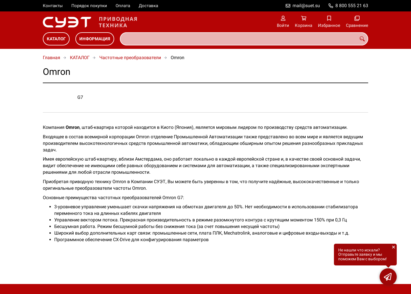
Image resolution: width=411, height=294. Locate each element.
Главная (51, 57)
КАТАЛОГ (56, 38)
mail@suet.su (306, 5)
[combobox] (244, 38)
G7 (80, 97)
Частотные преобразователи (130, 57)
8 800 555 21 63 (351, 5)
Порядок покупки (89, 5)
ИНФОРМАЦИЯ (94, 38)
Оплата (123, 5)
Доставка (148, 5)
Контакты (53, 5)
